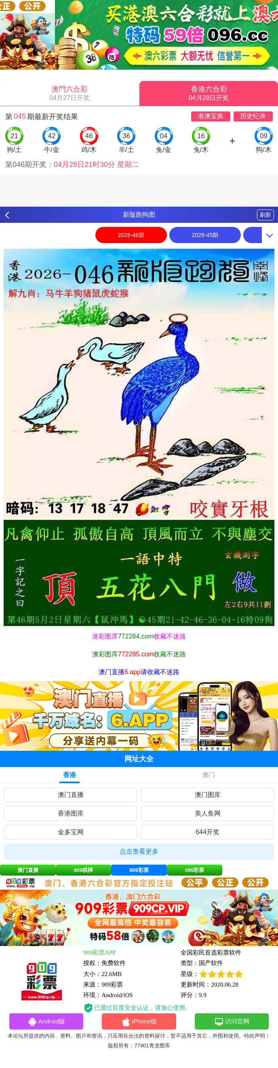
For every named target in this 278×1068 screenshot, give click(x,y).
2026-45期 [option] (205, 235)
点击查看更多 (139, 851)
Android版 (46, 1022)
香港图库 (71, 813)
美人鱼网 (208, 813)
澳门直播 (71, 794)
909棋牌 (83, 870)
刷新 (265, 214)
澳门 (208, 774)
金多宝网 (71, 832)
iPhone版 (139, 1022)
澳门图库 (208, 794)
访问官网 (231, 1022)
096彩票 (194, 870)
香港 (69, 774)
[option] (139, 437)
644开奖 (207, 832)
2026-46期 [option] (131, 235)
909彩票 (139, 870)
